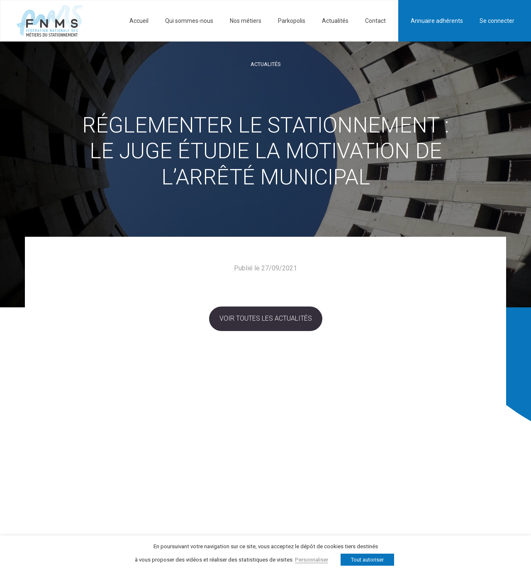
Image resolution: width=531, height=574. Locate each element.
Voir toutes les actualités (265, 318)
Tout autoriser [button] (367, 560)
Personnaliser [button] (311, 560)
